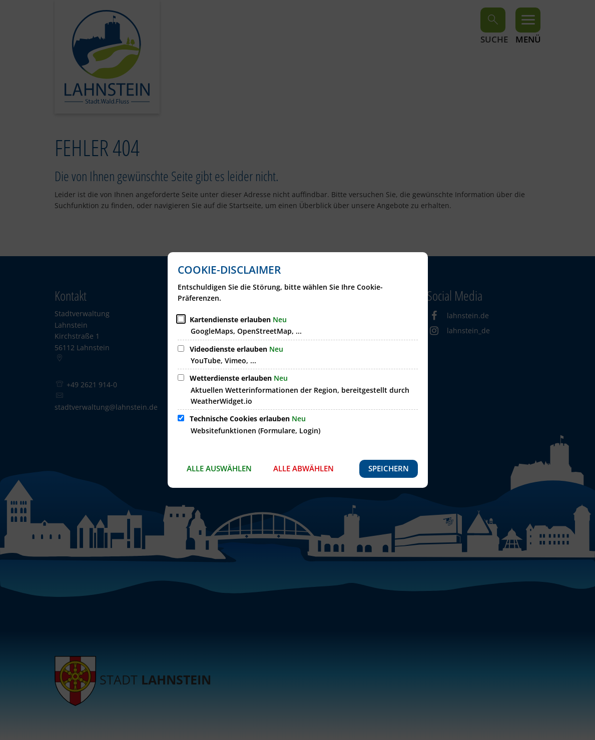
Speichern (388, 468)
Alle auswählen (219, 468)
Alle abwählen (303, 468)
